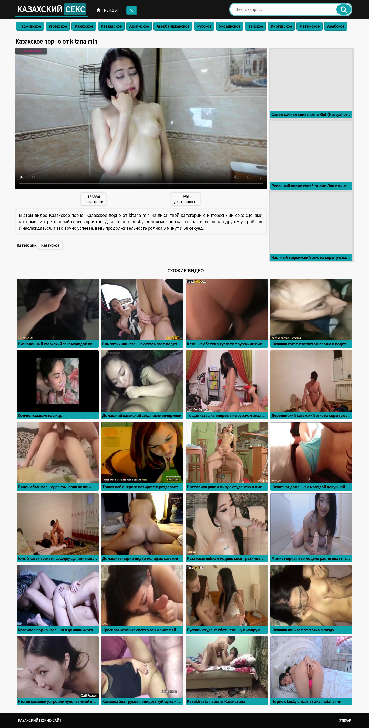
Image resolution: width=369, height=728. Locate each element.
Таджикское (30, 26)
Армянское (139, 26)
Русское (204, 26)
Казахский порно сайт (39, 720)
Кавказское (111, 26)
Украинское (229, 26)
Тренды (107, 10)
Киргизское (281, 26)
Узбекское (58, 26)
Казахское (84, 26)
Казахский (51, 9)
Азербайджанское (173, 26)
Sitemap (345, 720)
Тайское (255, 26)
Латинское (310, 26)
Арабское (335, 26)
